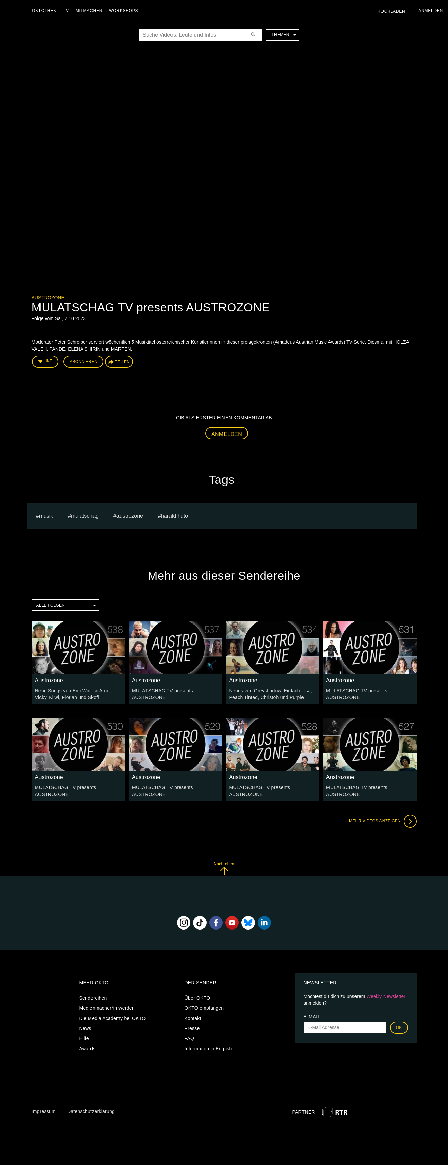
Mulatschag (85, 516)
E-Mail (312, 1016)
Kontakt (193, 1018)
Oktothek (44, 10)
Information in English (208, 1048)
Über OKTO (197, 998)
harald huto (174, 516)
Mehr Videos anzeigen (383, 821)
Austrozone (48, 297)
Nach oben (224, 869)
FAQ (189, 1038)
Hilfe (84, 1038)
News (85, 1028)
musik (46, 516)
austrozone (129, 516)
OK (399, 1027)
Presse (192, 1028)
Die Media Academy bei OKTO (112, 1018)
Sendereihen (93, 998)
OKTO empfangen (204, 1008)
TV (66, 10)
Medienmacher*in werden (107, 1008)
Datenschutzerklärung (91, 1111)
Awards (87, 1048)
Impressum (44, 1111)
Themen (283, 34)
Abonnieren (83, 361)
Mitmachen (89, 10)
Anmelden (226, 434)
